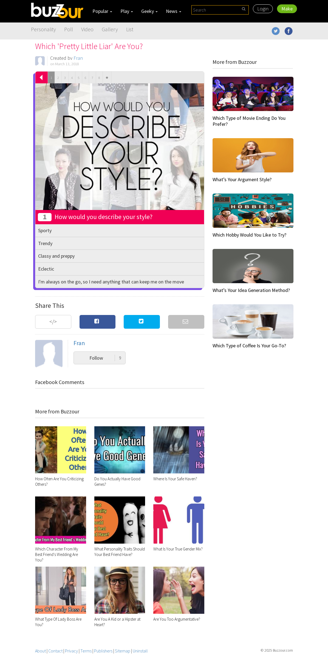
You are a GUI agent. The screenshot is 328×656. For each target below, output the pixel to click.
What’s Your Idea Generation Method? (251, 290)
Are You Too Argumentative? (176, 619)
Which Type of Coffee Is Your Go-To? (249, 345)
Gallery (110, 29)
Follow (105, 358)
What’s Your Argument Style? (242, 179)
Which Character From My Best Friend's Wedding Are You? (56, 554)
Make (287, 8)
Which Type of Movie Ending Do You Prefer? (249, 121)
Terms (86, 651)
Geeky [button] (149, 11)
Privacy (71, 651)
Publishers (103, 651)
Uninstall (140, 651)
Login (262, 8)
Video (87, 29)
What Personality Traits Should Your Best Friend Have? (119, 551)
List (129, 29)
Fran (78, 58)
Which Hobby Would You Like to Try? (249, 235)
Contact (55, 651)
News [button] (173, 11)
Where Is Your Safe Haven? (175, 478)
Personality (43, 29)
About (40, 651)
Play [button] (126, 11)
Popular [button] (102, 11)
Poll (68, 29)
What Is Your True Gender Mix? (178, 549)
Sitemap (122, 651)
